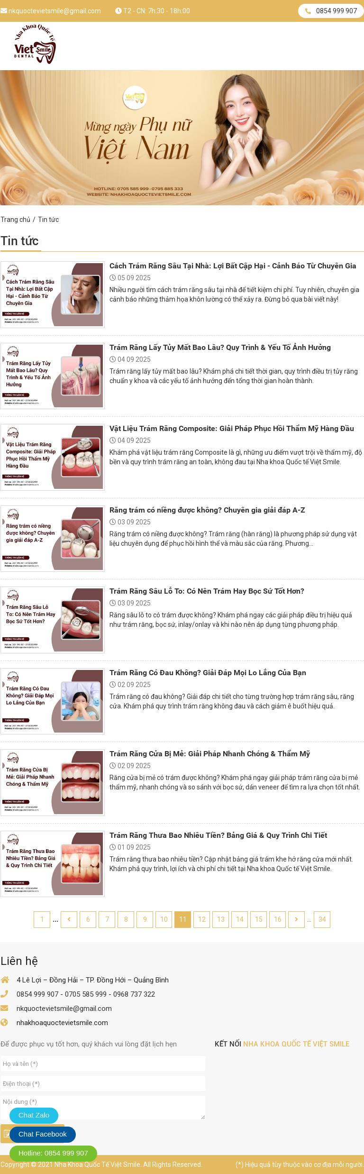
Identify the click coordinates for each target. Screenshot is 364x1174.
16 (278, 919)
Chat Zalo (33, 1115)
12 (202, 919)
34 (322, 919)
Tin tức (48, 219)
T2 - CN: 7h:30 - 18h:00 (152, 11)
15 (259, 919)
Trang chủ (15, 219)
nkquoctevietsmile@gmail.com (50, 11)
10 (164, 919)
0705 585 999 (86, 994)
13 (221, 919)
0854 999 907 (331, 11)
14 (240, 919)
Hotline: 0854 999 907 (53, 1153)
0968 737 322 (134, 994)
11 (183, 919)
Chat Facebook (42, 1134)
